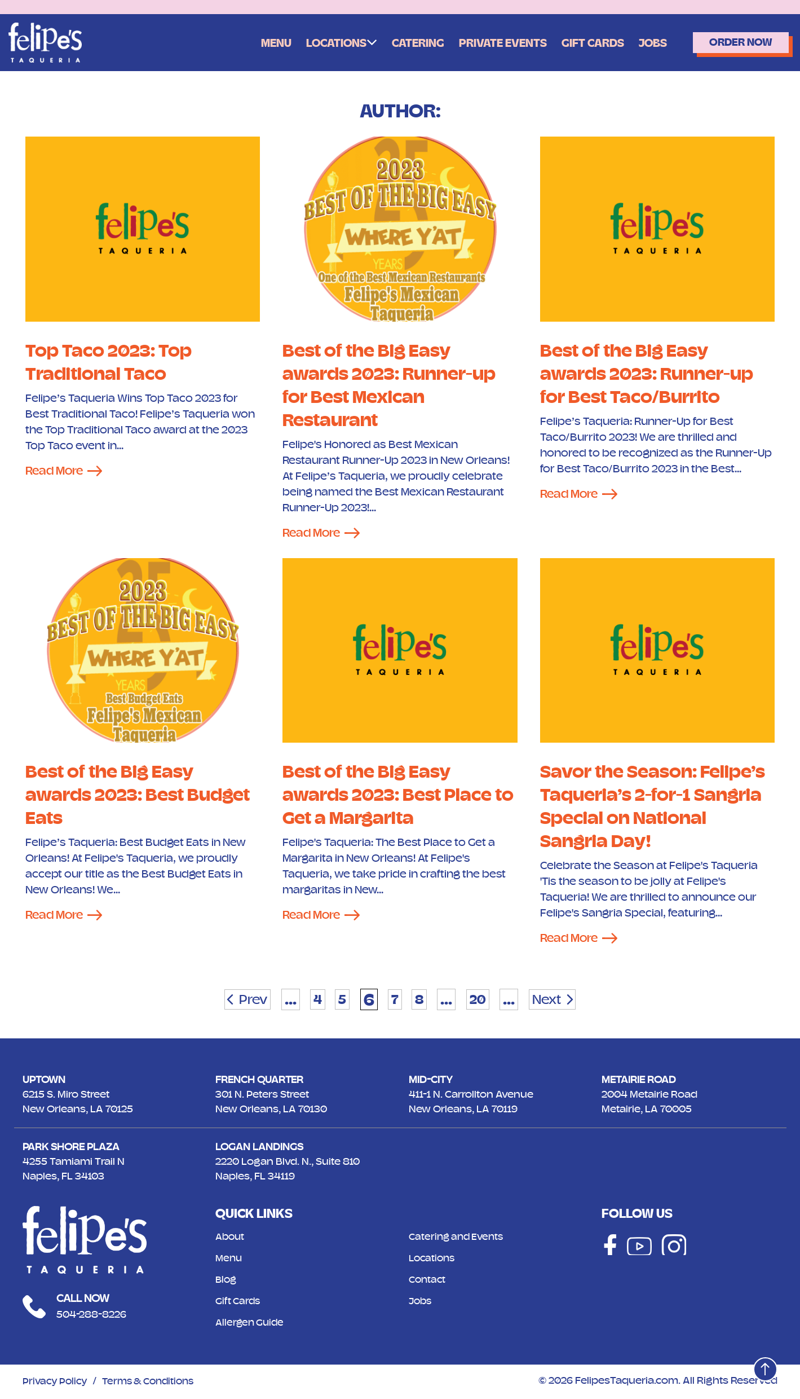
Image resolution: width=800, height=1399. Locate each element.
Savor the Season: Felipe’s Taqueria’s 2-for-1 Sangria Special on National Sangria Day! (655, 807)
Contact (428, 1281)
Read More (56, 471)
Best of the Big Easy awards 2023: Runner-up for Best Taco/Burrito (653, 373)
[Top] (761, 1366)
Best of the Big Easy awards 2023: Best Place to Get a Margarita (392, 795)
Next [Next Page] (558, 1001)
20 (483, 1001)
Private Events (484, 43)
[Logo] (45, 42)
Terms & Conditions (155, 1382)
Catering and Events (459, 1238)
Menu (247, 43)
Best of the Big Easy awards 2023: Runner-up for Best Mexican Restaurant (395, 385)
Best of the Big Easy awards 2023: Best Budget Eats (114, 795)
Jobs (640, 43)
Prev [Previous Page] (241, 1001)
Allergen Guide (251, 1324)
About (230, 1238)
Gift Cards (578, 43)
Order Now (735, 43)
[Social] (607, 1247)
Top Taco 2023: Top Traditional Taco (113, 362)
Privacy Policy (57, 1382)
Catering (395, 43)
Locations (310, 42)
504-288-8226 (94, 1315)
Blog (226, 1281)
